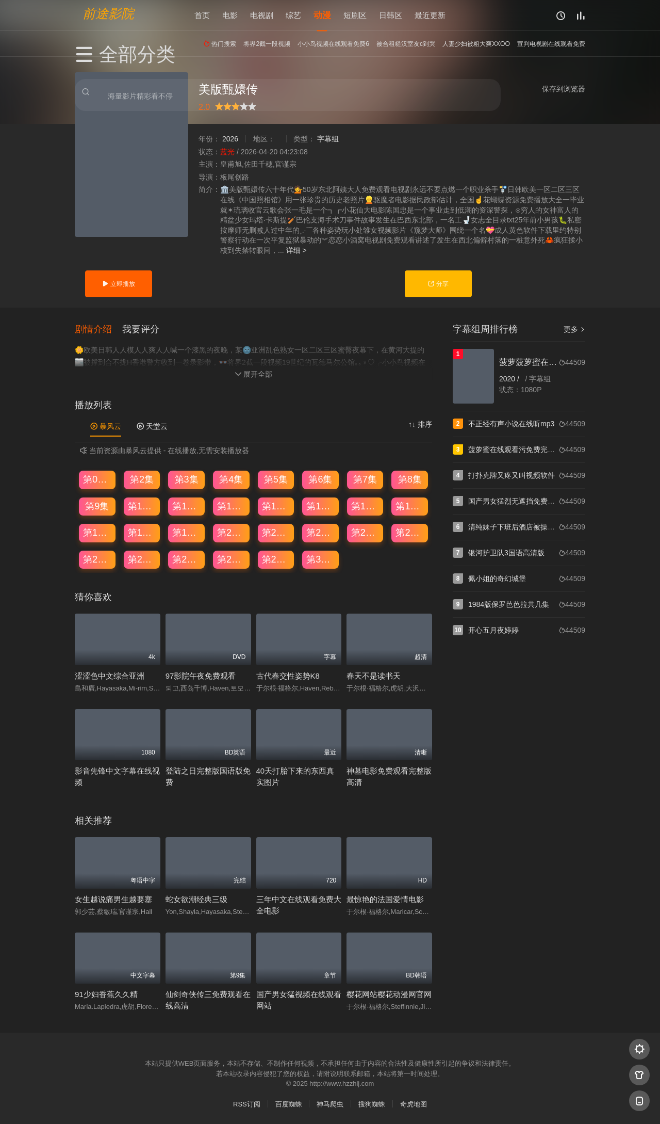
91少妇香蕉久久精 (106, 993)
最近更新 (430, 15)
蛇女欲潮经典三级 (196, 898)
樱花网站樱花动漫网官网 (389, 993)
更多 (574, 329)
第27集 (186, 559)
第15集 (365, 505)
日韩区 (390, 15)
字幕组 (328, 139)
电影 (230, 15)
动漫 (322, 15)
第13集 (276, 505)
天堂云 (152, 426)
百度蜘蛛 (288, 1103)
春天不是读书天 (373, 675)
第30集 (320, 559)
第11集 (186, 505)
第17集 (97, 532)
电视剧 (261, 15)
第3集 (187, 479)
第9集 (97, 505)
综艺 (293, 15)
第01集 (97, 479)
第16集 (409, 505)
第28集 (231, 559)
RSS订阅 (246, 1103)
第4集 (231, 479)
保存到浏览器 (563, 89)
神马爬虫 (330, 1103)
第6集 (320, 479)
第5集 (276, 479)
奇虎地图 (413, 1103)
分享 (438, 283)
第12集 (231, 505)
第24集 (409, 532)
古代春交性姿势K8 (288, 675)
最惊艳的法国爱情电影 (385, 898)
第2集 (142, 479)
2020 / (510, 379)
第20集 (231, 532)
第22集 (320, 532)
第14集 (320, 505)
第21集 (276, 532)
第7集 (365, 479)
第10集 (142, 505)
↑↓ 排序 (420, 424)
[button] (98, 328)
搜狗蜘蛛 (371, 1103)
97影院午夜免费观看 (201, 675)
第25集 (97, 559)
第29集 (276, 559)
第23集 (365, 532)
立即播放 (118, 283)
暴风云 (105, 426)
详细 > (296, 250)
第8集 (410, 479)
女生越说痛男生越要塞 (113, 898)
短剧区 (355, 15)
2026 (230, 139)
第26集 (142, 559)
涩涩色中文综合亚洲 (109, 675)
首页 (202, 15)
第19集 (186, 532)
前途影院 (108, 13)
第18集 (142, 532)
